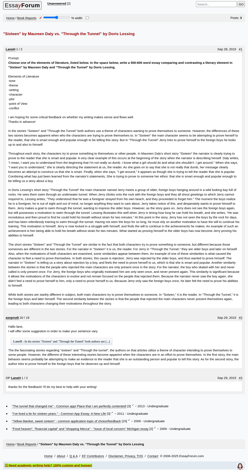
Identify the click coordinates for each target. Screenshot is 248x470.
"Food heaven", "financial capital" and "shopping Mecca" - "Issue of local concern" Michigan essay (80, 429)
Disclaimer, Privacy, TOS (126, 456)
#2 (240, 317)
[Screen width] (56, 17)
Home (10, 18)
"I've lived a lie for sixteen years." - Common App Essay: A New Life (59, 413)
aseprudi (12, 317)
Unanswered (56, 3)
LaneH (10, 49)
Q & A (73, 456)
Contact (152, 456)
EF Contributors (93, 456)
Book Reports (26, 18)
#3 (240, 378)
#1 (240, 49)
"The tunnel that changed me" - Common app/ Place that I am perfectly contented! (69, 406)
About (61, 456)
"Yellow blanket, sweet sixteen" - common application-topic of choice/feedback (66, 421)
